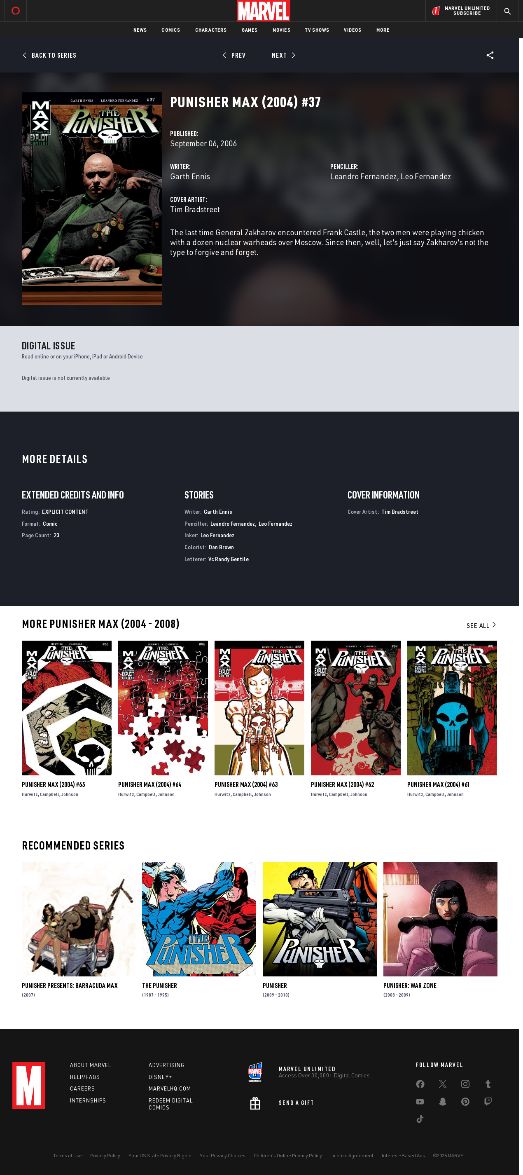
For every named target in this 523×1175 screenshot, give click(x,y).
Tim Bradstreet (195, 209)
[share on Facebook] (420, 1086)
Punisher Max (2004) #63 (246, 784)
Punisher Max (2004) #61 (438, 784)
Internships (88, 1100)
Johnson (69, 794)
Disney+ (160, 1077)
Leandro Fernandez (363, 176)
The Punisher (159, 985)
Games (250, 30)
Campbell (49, 794)
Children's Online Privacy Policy (288, 1155)
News (140, 30)
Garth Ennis (190, 176)
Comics (170, 30)
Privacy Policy (105, 1155)
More (383, 30)
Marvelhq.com (170, 1088)
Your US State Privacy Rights (159, 1155)
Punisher (275, 985)
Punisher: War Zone (410, 985)
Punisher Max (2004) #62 (342, 784)
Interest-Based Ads (403, 1155)
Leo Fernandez (426, 176)
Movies (281, 30)
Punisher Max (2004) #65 (53, 784)
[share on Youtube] (420, 1103)
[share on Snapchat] (443, 1103)
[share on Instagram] (465, 1085)
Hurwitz (30, 794)
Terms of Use (67, 1155)
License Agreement (352, 1155)
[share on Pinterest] (465, 1103)
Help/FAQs (85, 1077)
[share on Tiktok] (420, 1120)
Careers (82, 1088)
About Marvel (90, 1065)
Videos (352, 30)
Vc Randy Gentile (228, 558)
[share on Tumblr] (488, 1085)
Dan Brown (221, 546)
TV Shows (317, 30)
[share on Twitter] (443, 1085)
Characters (211, 30)
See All (482, 625)
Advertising (166, 1065)
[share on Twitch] (488, 1103)
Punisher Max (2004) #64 (149, 784)
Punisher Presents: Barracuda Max (69, 985)
